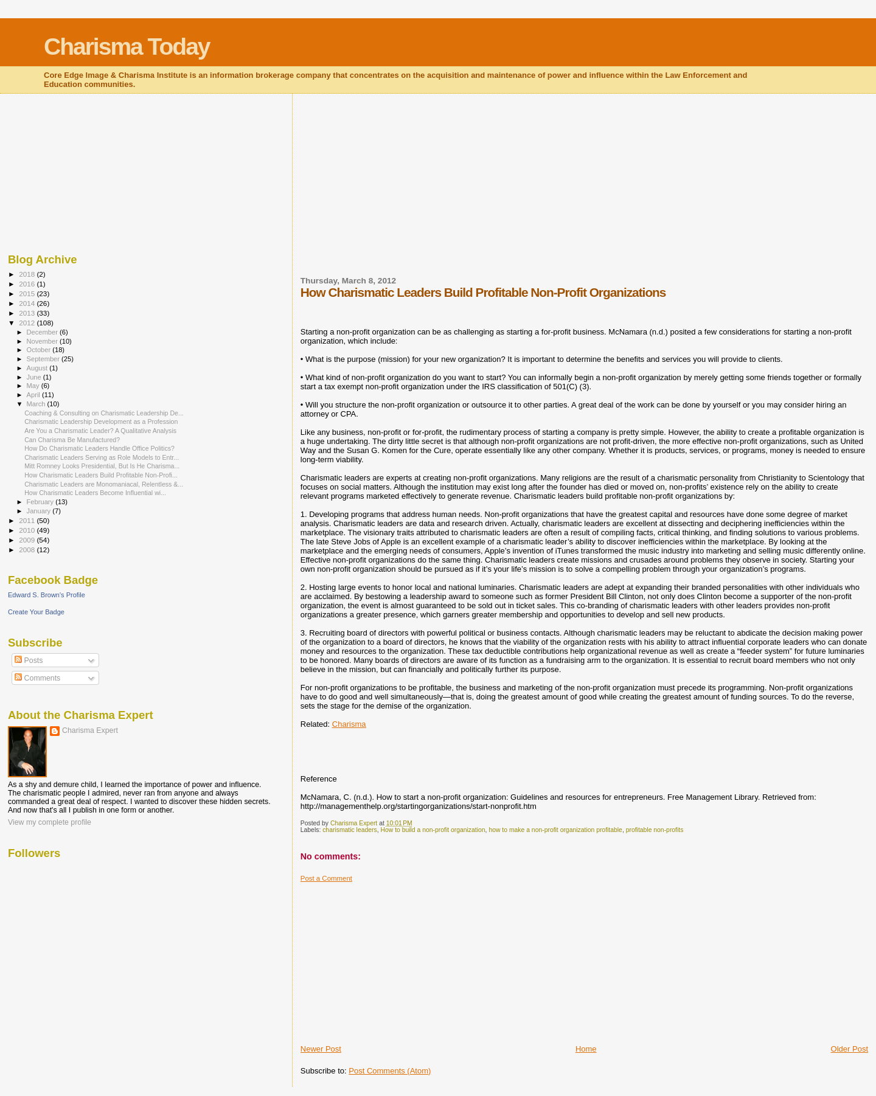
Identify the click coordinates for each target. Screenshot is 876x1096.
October (40, 349)
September (44, 358)
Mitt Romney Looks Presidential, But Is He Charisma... (101, 466)
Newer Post (321, 1048)
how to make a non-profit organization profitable (555, 830)
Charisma (349, 724)
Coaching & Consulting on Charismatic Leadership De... (104, 413)
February (41, 501)
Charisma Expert (90, 730)
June (35, 377)
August (38, 368)
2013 (27, 313)
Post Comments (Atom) (390, 1070)
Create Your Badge (36, 612)
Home (586, 1048)
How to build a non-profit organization (432, 830)
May (34, 385)
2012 (27, 323)
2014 (27, 303)
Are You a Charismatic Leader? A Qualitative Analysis (100, 430)
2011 (27, 520)
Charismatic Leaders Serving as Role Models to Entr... (101, 457)
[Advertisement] (392, 192)
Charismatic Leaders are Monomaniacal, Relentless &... (103, 484)
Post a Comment (326, 878)
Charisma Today (127, 46)
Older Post (849, 1048)
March (37, 404)
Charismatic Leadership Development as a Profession (101, 421)
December (43, 332)
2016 (27, 284)
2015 (27, 293)
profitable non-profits (655, 830)
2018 (27, 274)
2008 (27, 549)
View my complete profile (49, 822)
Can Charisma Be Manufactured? (72, 439)
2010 (27, 530)
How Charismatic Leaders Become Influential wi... (95, 492)
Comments (37, 678)
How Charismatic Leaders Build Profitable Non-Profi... (101, 475)
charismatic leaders (349, 830)
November (43, 341)
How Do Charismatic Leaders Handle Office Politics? (99, 448)
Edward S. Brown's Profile (46, 594)
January (40, 511)
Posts (29, 660)
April (34, 394)
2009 (27, 540)
